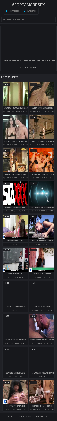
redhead (39, 277)
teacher (19, 277)
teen (42, 211)
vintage (7, 111)
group (24, 67)
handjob (15, 343)
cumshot (44, 178)
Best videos (12, 11)
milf (22, 211)
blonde (49, 211)
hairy (33, 67)
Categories (30, 11)
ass (16, 211)
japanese (18, 409)
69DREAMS (28, 4)
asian (9, 409)
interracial (37, 343)
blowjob (36, 310)
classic (16, 111)
